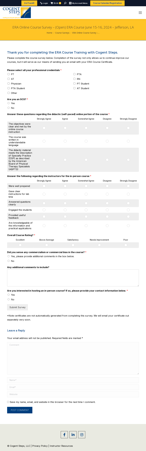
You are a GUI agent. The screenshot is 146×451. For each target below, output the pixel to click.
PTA (79, 74)
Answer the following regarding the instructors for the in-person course (49, 176)
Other (14, 93)
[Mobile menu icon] (140, 12)
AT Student (83, 88)
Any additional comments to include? (28, 267)
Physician (16, 83)
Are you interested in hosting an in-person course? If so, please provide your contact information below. (67, 290)
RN (78, 79)
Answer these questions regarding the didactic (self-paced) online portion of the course (58, 114)
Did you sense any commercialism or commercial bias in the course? (46, 252)
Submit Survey (17, 307)
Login (44, 3)
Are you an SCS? (17, 99)
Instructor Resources (61, 445)
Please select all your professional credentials (34, 70)
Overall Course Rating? (21, 235)
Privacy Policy (40, 445)
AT (12, 79)
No (12, 108)
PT (12, 74)
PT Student (83, 83)
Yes (13, 103)
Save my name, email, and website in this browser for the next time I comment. (52, 402)
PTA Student (18, 88)
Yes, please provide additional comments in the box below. (42, 256)
